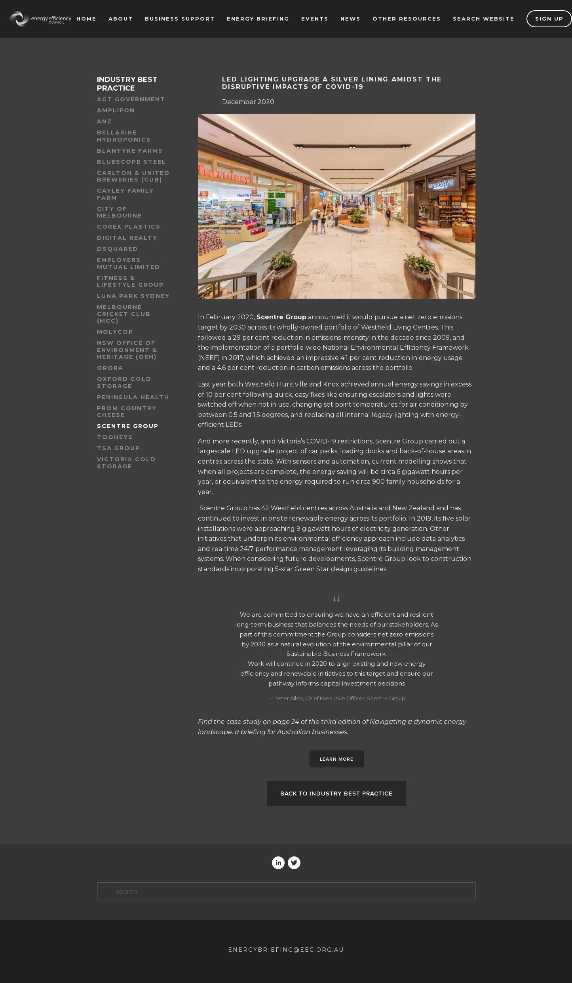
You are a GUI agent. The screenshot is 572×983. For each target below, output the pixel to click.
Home (86, 18)
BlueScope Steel (131, 162)
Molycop (115, 332)
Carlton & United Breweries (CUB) (133, 177)
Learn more (336, 759)
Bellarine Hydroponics (124, 136)
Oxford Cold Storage (124, 383)
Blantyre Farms (130, 151)
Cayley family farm (125, 194)
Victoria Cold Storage (126, 463)
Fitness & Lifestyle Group (130, 282)
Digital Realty (127, 238)
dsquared (117, 249)
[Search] (286, 891)
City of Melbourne (119, 213)
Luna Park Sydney (133, 296)
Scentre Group (128, 426)
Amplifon (116, 110)
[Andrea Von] (278, 862)
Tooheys (115, 437)
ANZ (104, 121)
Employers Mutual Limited (128, 264)
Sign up (549, 18)
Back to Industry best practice (336, 793)
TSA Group (118, 448)
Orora (110, 368)
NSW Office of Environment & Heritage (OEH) (127, 350)
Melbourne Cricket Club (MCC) (124, 314)
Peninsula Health (133, 397)
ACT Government (131, 99)
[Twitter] (294, 862)
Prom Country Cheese (127, 412)
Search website (484, 18)
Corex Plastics (129, 226)
